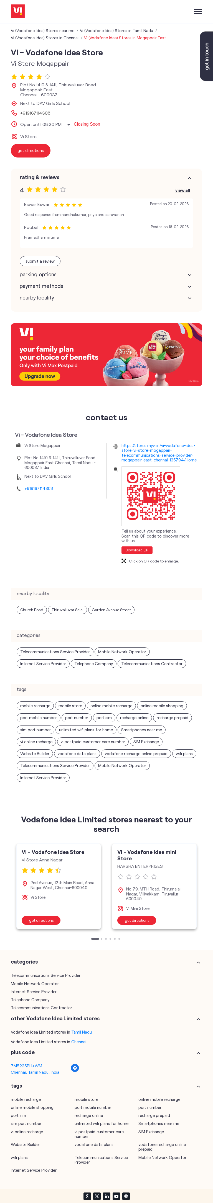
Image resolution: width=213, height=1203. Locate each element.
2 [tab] (102, 939)
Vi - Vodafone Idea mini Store (146, 854)
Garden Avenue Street (111, 609)
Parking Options (38, 274)
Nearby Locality (37, 298)
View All (182, 190)
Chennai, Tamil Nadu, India (35, 1072)
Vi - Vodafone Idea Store (53, 851)
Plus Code (23, 1052)
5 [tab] (115, 939)
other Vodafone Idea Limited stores (55, 1018)
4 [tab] (111, 939)
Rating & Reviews (39, 177)
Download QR (137, 550)
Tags (16, 1086)
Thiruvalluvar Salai (67, 609)
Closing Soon (87, 124)
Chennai (78, 1041)
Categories (24, 962)
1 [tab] (92, 939)
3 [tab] (106, 939)
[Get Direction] (74, 1070)
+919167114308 (35, 112)
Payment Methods (41, 286)
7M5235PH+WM (26, 1065)
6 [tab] (119, 939)
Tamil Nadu (81, 1031)
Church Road (31, 609)
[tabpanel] (58, 886)
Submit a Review (40, 261)
